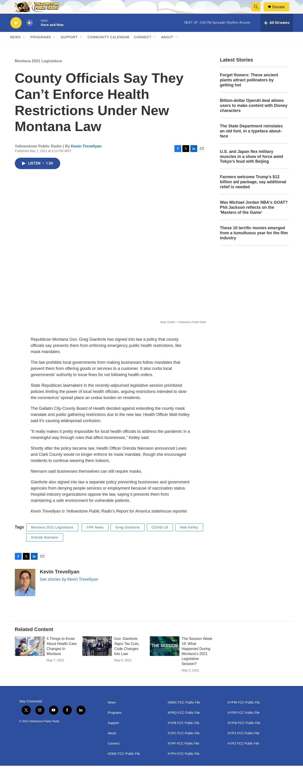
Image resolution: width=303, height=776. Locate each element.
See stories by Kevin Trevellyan (69, 589)
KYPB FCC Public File (183, 733)
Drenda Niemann (44, 547)
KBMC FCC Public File (184, 712)
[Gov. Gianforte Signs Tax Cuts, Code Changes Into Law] (97, 656)
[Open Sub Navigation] (24, 47)
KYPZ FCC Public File (243, 753)
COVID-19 (160, 537)
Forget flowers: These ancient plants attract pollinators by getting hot (249, 90)
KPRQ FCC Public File (184, 723)
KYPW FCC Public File (244, 733)
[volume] (30, 33)
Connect (142, 47)
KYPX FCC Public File (243, 743)
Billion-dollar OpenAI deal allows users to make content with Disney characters (253, 115)
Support (69, 47)
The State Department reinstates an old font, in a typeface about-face (251, 141)
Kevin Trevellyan (86, 156)
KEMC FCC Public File (124, 764)
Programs (41, 47)
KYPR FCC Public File (243, 723)
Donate (281, 12)
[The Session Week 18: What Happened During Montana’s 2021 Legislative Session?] (164, 656)
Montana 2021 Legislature (38, 71)
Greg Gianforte (127, 537)
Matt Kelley (189, 537)
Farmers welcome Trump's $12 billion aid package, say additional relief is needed (253, 192)
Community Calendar (108, 47)
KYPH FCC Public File (183, 764)
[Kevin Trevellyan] (25, 592)
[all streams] (276, 33)
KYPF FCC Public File (183, 753)
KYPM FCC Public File (244, 712)
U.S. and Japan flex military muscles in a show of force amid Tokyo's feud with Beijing (251, 167)
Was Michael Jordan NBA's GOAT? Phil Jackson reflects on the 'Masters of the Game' (254, 217)
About (112, 743)
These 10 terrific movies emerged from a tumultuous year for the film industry (254, 243)
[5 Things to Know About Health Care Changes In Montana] (29, 656)
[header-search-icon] (258, 12)
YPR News (95, 537)
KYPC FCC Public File (183, 743)
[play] (16, 33)
